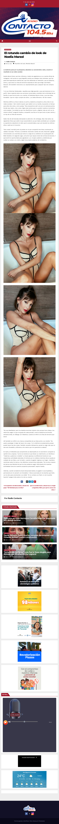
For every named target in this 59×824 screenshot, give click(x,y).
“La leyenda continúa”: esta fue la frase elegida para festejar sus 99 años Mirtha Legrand (27, 553)
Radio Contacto (10, 61)
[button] (56, 41)
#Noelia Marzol (30, 63)
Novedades (14, 516)
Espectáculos (8, 49)
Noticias (13, 550)
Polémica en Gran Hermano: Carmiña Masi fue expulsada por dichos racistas (29, 519)
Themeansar (42, 821)
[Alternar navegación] (30, 41)
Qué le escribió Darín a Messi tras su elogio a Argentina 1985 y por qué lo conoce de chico (43, 488)
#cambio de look (20, 63)
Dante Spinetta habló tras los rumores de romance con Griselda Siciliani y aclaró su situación (28, 536)
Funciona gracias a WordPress (21, 821)
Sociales (14, 533)
